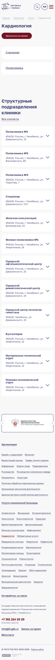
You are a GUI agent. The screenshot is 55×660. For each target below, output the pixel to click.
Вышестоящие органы (12, 460)
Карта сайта (37, 649)
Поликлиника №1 (25, 135)
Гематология (8, 519)
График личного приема (37, 460)
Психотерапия (33, 553)
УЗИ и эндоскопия (37, 570)
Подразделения (40, 466)
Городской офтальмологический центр (25, 266)
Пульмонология (9, 559)
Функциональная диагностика (16, 582)
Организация (9, 444)
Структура (22, 477)
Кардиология (44, 18)
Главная (6, 18)
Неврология (32, 541)
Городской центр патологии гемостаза (25, 314)
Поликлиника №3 (25, 178)
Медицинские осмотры (13, 541)
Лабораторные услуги (27, 536)
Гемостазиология (24, 519)
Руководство (8, 472)
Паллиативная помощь (13, 553)
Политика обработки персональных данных (23, 483)
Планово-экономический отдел (25, 384)
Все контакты (10, 119)
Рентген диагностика (12, 564)
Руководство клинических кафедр (33, 472)
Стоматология (45, 564)
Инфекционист (34, 530)
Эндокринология (10, 587)
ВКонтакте (8, 634)
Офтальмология (33, 547)
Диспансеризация (34, 524)
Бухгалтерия (25, 337)
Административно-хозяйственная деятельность (25, 495)
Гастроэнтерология (41, 513)
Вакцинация (24, 513)
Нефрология (46, 541)
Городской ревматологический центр (25, 290)
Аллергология (8, 513)
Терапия (22, 570)
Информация (8, 466)
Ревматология (26, 559)
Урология (6, 576)
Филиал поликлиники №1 (25, 243)
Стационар (25, 200)
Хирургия (38, 582)
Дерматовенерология (12, 524)
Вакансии (29, 454)
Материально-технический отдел (25, 360)
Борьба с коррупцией (12, 454)
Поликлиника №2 (25, 157)
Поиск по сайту (37, 7)
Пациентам (19, 18)
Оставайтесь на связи (14, 595)
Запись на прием (31, 628)
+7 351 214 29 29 (13, 619)
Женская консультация (25, 221)
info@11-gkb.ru (10, 628)
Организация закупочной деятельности (21, 489)
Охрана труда (23, 466)
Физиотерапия (20, 576)
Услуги (31, 18)
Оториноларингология (12, 547)
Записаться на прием (17, 35)
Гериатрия (41, 519)
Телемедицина (9, 570)
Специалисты (8, 477)
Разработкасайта (17, 655)
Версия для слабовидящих (45, 7)
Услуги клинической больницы (20, 502)
